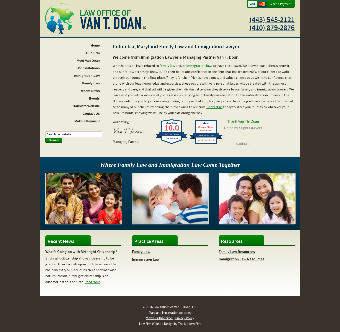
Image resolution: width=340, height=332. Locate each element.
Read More (92, 282)
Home (95, 45)
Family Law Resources (237, 251)
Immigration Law (87, 75)
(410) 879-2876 (272, 27)
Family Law (91, 83)
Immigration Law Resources (241, 259)
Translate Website (86, 106)
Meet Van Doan (88, 60)
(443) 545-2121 (272, 19)
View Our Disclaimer (159, 318)
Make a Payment (280, 4)
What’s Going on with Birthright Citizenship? (81, 251)
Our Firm (93, 53)
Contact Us (91, 113)
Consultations (89, 68)
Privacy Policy (184, 318)
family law (167, 65)
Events (94, 98)
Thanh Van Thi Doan (243, 121)
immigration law (198, 65)
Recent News (90, 91)
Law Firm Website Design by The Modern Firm (170, 324)
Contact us (214, 107)
